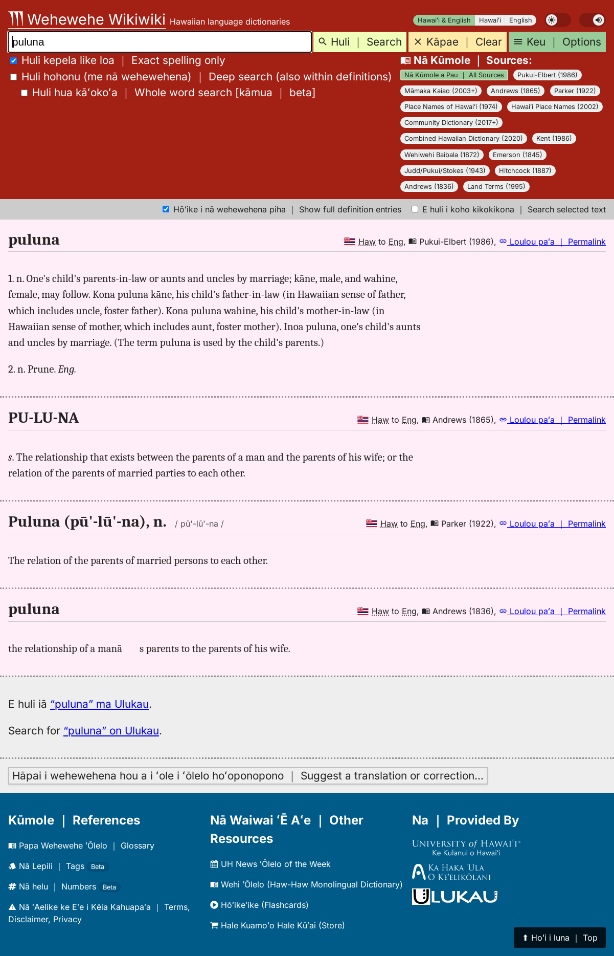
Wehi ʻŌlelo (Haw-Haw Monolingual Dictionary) (306, 884)
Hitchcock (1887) (525, 170)
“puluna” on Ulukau (111, 730)
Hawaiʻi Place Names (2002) (555, 106)
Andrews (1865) (515, 90)
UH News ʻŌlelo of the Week (270, 864)
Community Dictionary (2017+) (451, 122)
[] (168, 92)
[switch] (557, 20)
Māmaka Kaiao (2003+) (441, 90)
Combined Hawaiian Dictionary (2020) (463, 138)
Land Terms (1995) (496, 186)
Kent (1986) (554, 138)
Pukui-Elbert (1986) (547, 75)
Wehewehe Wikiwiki (87, 19)
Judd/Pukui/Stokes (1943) (445, 170)
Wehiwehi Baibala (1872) (442, 154)
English (520, 20)
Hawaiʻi (490, 20)
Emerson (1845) (517, 154)
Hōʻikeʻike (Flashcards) (259, 905)
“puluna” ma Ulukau (99, 704)
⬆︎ (560, 937)
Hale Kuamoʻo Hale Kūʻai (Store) (277, 925)
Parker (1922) (575, 90)
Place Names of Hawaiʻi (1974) (451, 106)
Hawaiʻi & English (444, 20)
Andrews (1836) (429, 186)
